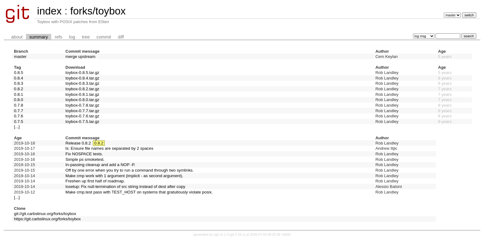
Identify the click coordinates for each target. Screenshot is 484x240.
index (49, 11)
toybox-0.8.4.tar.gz (82, 78)
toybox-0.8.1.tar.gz (82, 94)
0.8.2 (18, 89)
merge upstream (80, 56)
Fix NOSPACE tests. (84, 154)
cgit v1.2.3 (221, 234)
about (17, 37)
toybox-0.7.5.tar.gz (82, 121)
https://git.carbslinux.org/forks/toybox (47, 219)
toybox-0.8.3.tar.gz (82, 83)
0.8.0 (18, 99)
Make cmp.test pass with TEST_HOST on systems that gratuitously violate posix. (139, 192)
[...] (17, 126)
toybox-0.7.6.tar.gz (82, 116)
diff (121, 37)
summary (38, 37)
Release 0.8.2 (78, 143)
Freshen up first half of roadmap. (95, 181)
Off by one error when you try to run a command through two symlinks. (129, 170)
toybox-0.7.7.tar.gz (82, 110)
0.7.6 (18, 116)
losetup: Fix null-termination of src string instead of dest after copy (125, 186)
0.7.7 (18, 110)
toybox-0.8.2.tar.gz (82, 89)
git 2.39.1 (237, 234)
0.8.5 (18, 72)
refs (58, 37)
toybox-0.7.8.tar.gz (82, 105)
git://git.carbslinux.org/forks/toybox (45, 213)
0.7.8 (18, 105)
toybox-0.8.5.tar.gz (82, 72)
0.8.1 (18, 94)
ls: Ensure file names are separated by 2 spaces (109, 148)
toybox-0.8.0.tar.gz (82, 99)
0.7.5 (18, 121)
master (20, 56)
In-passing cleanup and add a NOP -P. (100, 164)
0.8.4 (18, 78)
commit (104, 37)
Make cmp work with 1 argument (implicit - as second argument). (124, 175)
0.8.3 (18, 83)
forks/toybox (98, 11)
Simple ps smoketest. (85, 159)
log (72, 37)
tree (86, 37)
